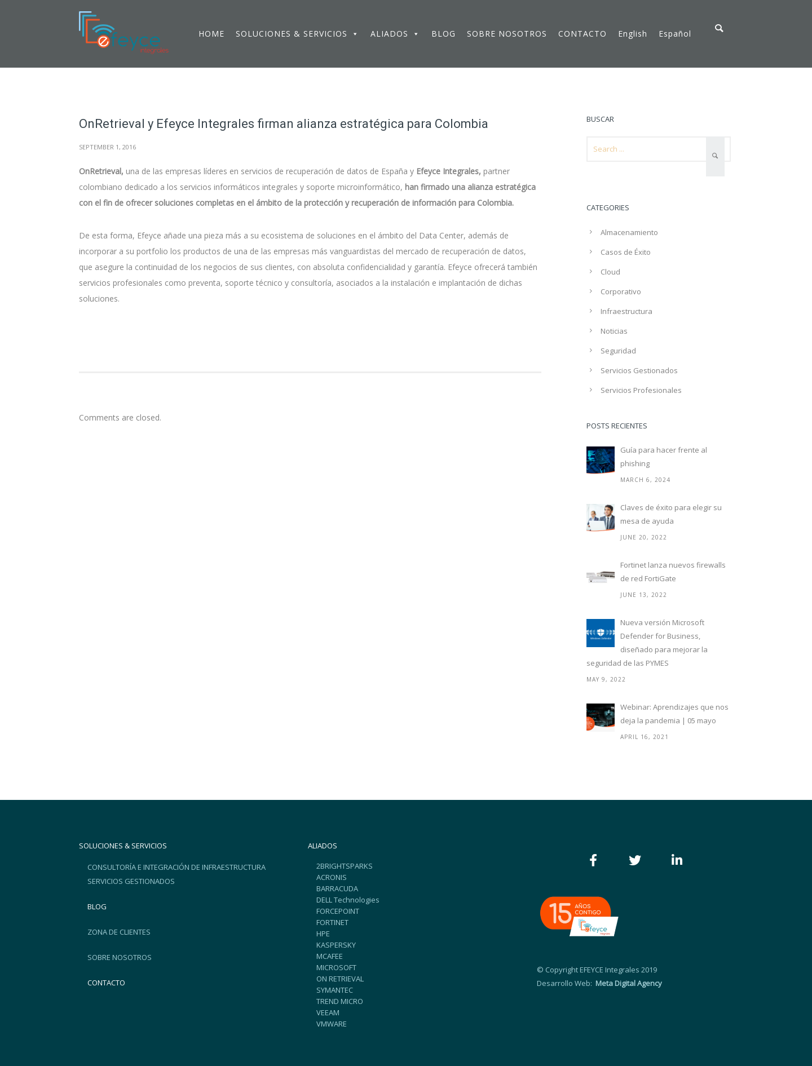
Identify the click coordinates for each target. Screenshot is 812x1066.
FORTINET (332, 922)
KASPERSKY (336, 945)
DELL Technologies (347, 900)
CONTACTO (582, 33)
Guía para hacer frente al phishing (663, 456)
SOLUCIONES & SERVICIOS (297, 33)
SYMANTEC (334, 990)
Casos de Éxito (626, 252)
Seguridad (618, 351)
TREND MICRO (339, 1001)
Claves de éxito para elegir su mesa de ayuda (671, 514)
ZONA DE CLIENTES (119, 932)
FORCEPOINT (337, 911)
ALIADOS (395, 33)
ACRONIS (331, 877)
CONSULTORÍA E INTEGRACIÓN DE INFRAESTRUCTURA (176, 867)
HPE (323, 933)
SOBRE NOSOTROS (507, 33)
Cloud (610, 272)
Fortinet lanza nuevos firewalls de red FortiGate (673, 571)
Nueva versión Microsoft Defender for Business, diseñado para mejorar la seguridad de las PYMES (647, 642)
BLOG (443, 33)
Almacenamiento (629, 232)
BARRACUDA (337, 888)
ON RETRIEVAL (340, 979)
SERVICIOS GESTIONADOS (131, 881)
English (632, 33)
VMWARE (331, 1024)
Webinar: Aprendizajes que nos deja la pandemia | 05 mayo (674, 714)
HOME (211, 33)
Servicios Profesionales (641, 390)
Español (675, 33)
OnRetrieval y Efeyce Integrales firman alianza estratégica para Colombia (283, 124)
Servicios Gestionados (639, 370)
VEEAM (327, 1012)
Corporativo (621, 291)
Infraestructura (626, 311)
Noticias (614, 331)
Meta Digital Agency (628, 983)
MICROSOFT (336, 967)
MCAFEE (329, 956)
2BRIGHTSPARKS (344, 866)
